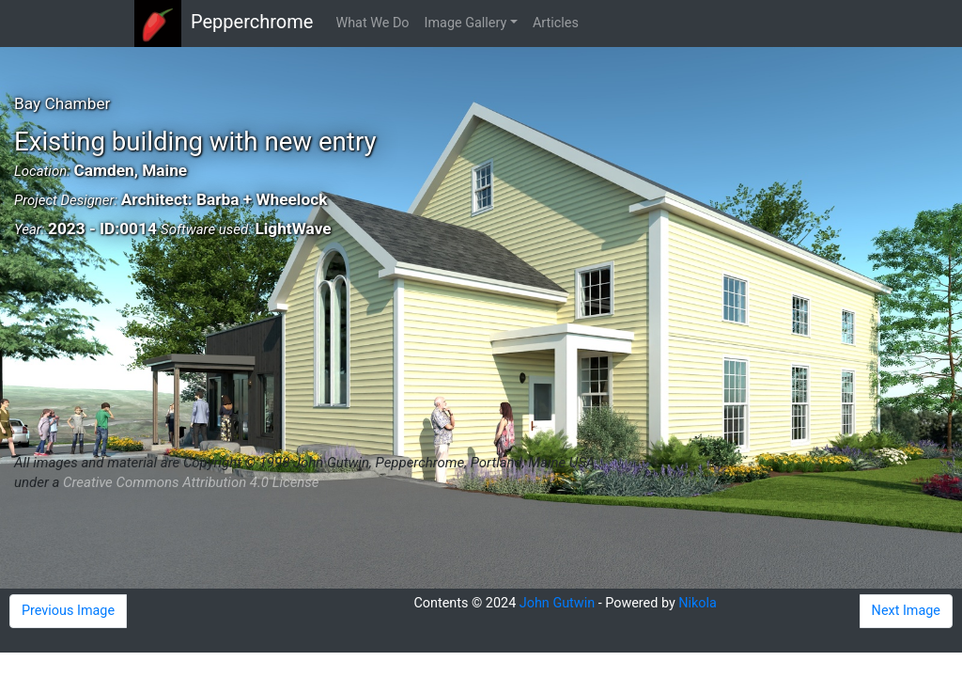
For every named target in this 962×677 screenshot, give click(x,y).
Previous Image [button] (68, 611)
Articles (556, 23)
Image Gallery (466, 23)
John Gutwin (557, 603)
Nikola (697, 603)
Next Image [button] (906, 611)
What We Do (372, 23)
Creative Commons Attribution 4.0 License (190, 482)
